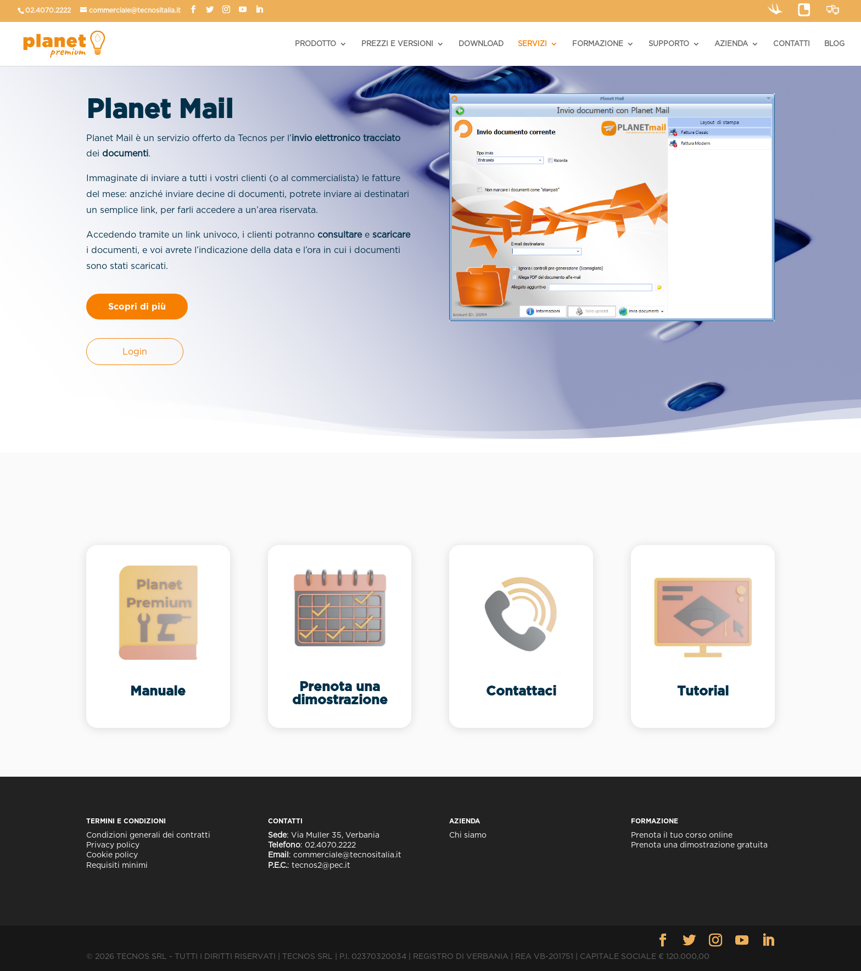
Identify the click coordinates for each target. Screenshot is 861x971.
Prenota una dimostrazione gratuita (699, 844)
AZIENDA (731, 44)
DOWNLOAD (481, 44)
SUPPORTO (668, 44)
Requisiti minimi (117, 865)
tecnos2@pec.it (321, 865)
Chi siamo (468, 834)
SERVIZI (532, 44)
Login (134, 351)
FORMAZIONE (597, 44)
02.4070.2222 (48, 10)
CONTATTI (791, 44)
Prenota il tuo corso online (682, 834)
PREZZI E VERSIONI (397, 44)
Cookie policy (112, 854)
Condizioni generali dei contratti (148, 834)
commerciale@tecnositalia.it (135, 10)
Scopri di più (137, 306)
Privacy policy (112, 844)
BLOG (834, 44)
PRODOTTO (315, 44)
